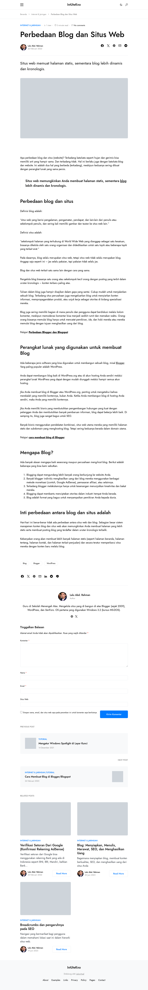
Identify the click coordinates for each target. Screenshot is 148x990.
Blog (25, 563)
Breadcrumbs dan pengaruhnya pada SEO (42, 927)
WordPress (51, 563)
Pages (92, 980)
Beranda (23, 14)
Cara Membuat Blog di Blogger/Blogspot (48, 776)
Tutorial (43, 739)
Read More (61, 873)
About (45, 980)
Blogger (120, 363)
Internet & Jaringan (38, 14)
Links (65, 980)
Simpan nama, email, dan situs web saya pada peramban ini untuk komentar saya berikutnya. (60, 712)
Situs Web (24, 699)
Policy (83, 980)
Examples (55, 980)
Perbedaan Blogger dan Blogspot (48, 332)
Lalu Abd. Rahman (35, 45)
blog (123, 181)
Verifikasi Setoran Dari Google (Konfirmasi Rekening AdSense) (42, 847)
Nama (23, 672)
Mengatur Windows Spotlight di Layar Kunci (63, 743)
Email (23, 686)
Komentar (24, 640)
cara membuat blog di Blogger (47, 437)
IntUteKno (74, 4)
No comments (79, 25)
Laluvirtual (80, 973)
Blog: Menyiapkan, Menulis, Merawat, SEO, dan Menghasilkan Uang (100, 849)
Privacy (74, 980)
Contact (101, 980)
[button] (21, 4)
